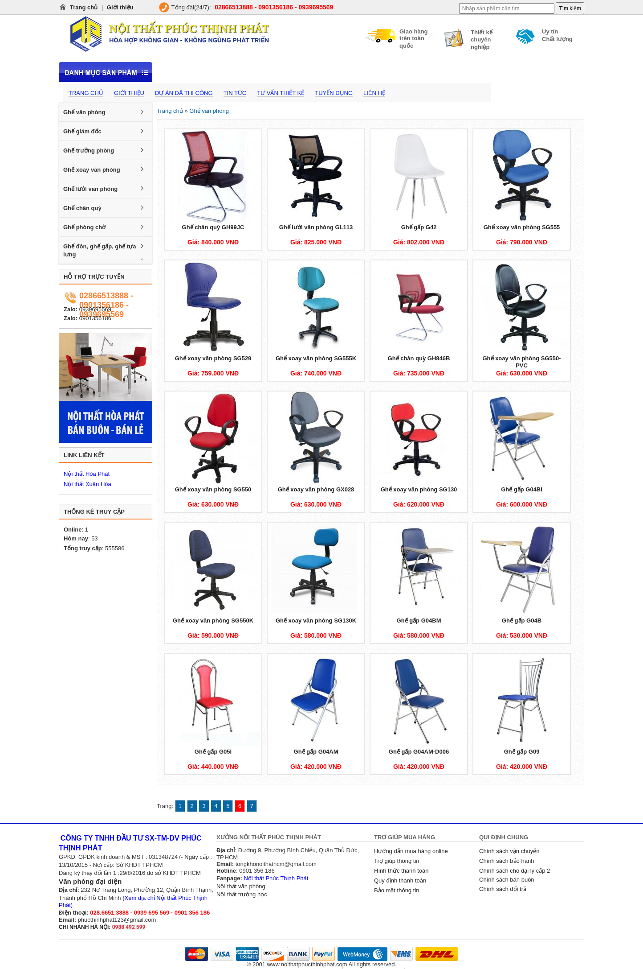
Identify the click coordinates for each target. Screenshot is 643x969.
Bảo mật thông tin (396, 890)
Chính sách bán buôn (506, 879)
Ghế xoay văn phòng (91, 169)
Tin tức (235, 93)
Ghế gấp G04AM (316, 751)
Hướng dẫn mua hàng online (411, 851)
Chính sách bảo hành (506, 861)
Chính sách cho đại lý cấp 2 (514, 870)
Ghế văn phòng (84, 112)
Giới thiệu (120, 7)
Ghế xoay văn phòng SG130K (316, 620)
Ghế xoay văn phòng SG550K (213, 620)
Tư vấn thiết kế (280, 93)
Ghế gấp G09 (522, 751)
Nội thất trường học (241, 894)
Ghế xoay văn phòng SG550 (213, 489)
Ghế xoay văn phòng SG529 (213, 358)
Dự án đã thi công (184, 93)
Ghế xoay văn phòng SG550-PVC (521, 362)
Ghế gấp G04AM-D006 (419, 751)
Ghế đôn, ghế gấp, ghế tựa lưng (99, 250)
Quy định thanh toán (400, 880)
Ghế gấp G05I (213, 751)
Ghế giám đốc (82, 131)
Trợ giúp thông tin (396, 861)
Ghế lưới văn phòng (90, 189)
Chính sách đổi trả (502, 889)
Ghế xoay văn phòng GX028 (316, 489)
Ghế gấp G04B (521, 620)
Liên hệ (374, 93)
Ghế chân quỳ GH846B (419, 358)
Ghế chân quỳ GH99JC (213, 227)
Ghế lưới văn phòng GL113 (316, 227)
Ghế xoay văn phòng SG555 (522, 227)
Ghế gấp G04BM (419, 620)
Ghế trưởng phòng (88, 150)
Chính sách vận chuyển (509, 851)
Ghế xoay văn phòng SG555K (316, 358)
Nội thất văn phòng (240, 886)
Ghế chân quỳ (82, 208)
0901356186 (95, 318)
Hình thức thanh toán (401, 870)
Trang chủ (84, 7)
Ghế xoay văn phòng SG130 (419, 489)
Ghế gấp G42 (419, 227)
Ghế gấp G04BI (521, 489)
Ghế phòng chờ (84, 227)
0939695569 (95, 309)
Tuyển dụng (334, 93)
